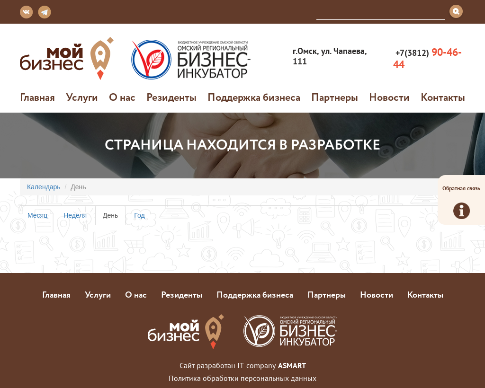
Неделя (75, 215)
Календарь (44, 187)
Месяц (37, 215)
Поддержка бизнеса (253, 97)
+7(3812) (427, 58)
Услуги (82, 97)
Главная (37, 97)
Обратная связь (461, 202)
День (114, 218)
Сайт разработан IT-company (243, 365)
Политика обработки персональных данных (242, 378)
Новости (389, 97)
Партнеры (334, 97)
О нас (122, 97)
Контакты (443, 97)
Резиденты (171, 97)
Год (139, 215)
